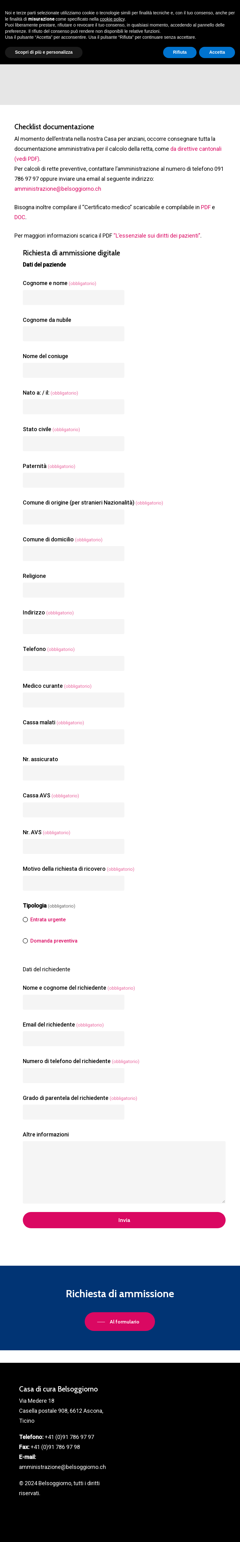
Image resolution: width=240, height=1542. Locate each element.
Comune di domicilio (62, 539)
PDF (206, 207)
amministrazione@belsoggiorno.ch (57, 188)
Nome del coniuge (45, 356)
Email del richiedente (63, 1024)
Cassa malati (53, 722)
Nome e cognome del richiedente (79, 987)
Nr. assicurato (40, 759)
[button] (222, 7)
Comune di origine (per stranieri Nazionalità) (93, 502)
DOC (19, 217)
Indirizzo (48, 612)
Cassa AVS (51, 795)
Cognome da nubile (47, 320)
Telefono (49, 649)
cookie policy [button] (112, 1496)
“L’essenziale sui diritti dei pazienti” (156, 235)
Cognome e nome (59, 283)
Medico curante (57, 685)
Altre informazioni (46, 1134)
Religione (34, 576)
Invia (124, 1220)
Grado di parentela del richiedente (80, 1098)
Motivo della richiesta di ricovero (78, 868)
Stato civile (51, 429)
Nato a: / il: (50, 392)
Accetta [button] (217, 1529)
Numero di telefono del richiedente (81, 1061)
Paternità (49, 466)
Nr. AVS (46, 832)
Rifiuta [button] (180, 1529)
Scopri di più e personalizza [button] (43, 1529)
